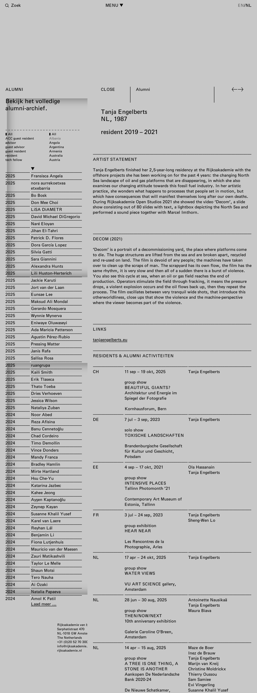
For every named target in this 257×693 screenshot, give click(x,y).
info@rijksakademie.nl (73, 646)
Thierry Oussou (202, 673)
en (241, 5)
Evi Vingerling (201, 684)
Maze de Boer (201, 647)
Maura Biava (199, 610)
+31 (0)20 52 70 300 (72, 642)
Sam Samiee (199, 679)
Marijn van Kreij (203, 663)
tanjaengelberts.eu (110, 339)
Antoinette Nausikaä (207, 599)
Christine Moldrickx (207, 668)
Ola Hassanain (201, 466)
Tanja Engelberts (204, 371)
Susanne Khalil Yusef (208, 689)
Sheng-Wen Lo (201, 520)
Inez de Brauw (201, 652)
